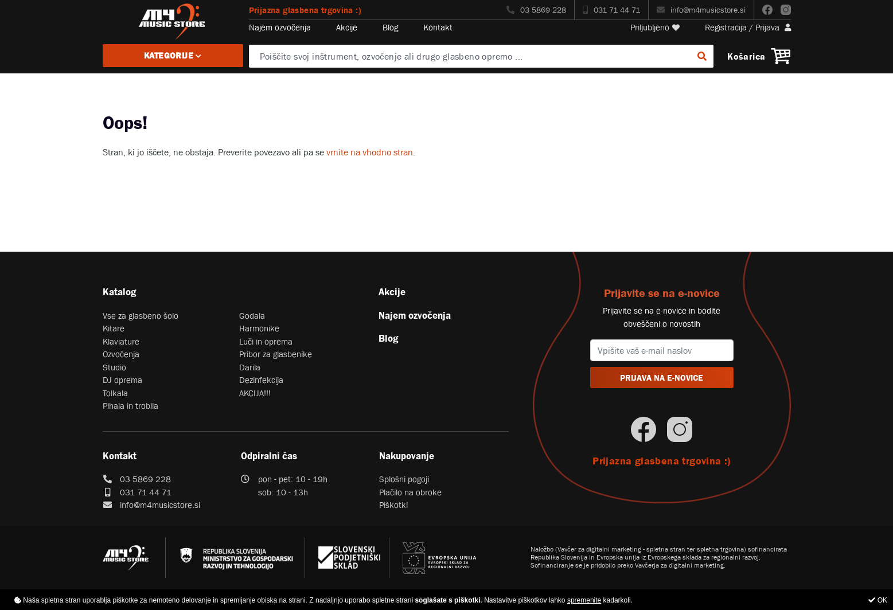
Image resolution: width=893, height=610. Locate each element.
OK (877, 600)
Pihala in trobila (130, 405)
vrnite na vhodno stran (369, 152)
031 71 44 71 (611, 9)
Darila (249, 367)
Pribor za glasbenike (275, 354)
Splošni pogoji (404, 479)
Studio (114, 367)
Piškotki (393, 505)
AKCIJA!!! (255, 393)
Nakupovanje (406, 456)
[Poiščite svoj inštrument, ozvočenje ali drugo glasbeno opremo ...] (481, 56)
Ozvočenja (121, 354)
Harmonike (259, 328)
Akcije (346, 27)
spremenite (584, 600)
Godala (252, 315)
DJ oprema (122, 380)
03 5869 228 (536, 9)
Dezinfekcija (261, 380)
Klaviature (121, 341)
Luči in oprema (266, 341)
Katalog (119, 292)
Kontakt (438, 27)
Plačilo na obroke (410, 492)
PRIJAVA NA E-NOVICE (661, 377)
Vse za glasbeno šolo (140, 315)
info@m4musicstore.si (701, 9)
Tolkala (115, 393)
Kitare (113, 328)
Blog (390, 27)
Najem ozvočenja (280, 27)
